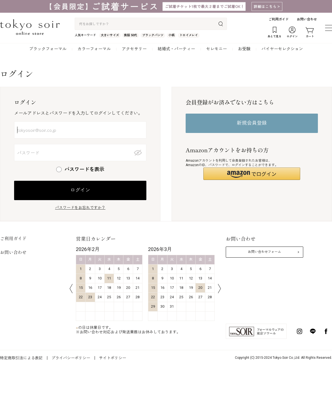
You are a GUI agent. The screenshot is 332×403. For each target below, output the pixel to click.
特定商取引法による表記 (21, 358)
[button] (251, 174)
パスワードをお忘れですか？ (80, 207)
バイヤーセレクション (282, 48)
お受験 (244, 48)
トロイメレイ (189, 35)
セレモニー (216, 48)
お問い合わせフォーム (264, 252)
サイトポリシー (112, 358)
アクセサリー (134, 48)
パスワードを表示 (84, 169)
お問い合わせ (307, 19)
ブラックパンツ (153, 35)
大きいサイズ (110, 35)
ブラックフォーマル (47, 48)
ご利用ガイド (279, 19)
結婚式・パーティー (176, 48)
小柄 (171, 35)
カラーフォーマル (94, 48)
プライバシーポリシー (70, 358)
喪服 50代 (130, 35)
